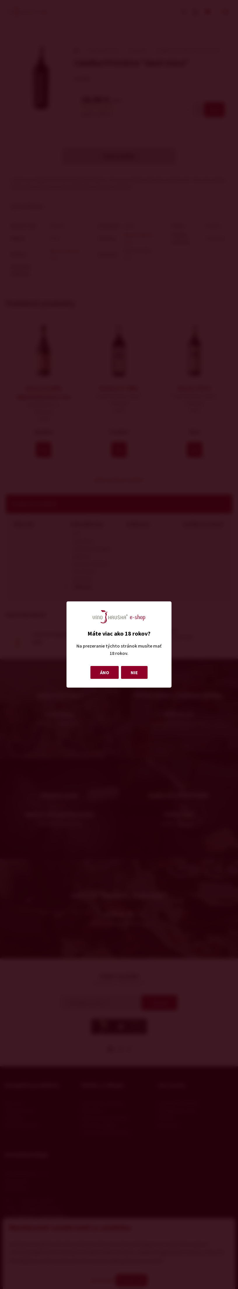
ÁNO (104, 672)
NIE (134, 672)
